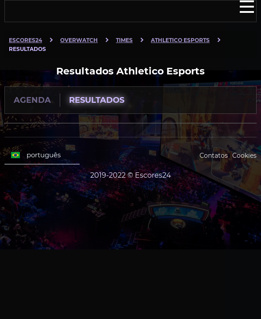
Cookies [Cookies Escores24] (244, 156)
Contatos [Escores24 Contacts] (214, 156)
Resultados (96, 100)
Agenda (32, 100)
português (36, 155)
